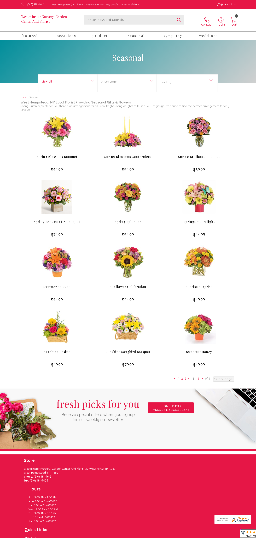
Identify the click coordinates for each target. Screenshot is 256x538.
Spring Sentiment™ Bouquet (57, 219)
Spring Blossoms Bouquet (57, 154)
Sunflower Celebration (128, 284)
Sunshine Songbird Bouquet (128, 349)
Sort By (166, 79)
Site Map (226, 534)
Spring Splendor (128, 219)
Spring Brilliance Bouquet (199, 154)
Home (23, 94)
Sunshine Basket (57, 349)
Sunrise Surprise (199, 284)
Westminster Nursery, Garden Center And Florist (44, 19)
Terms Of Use (160, 534)
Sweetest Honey (199, 349)
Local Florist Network (205, 534)
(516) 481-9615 (35, 4)
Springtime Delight (199, 219)
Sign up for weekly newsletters (170, 405)
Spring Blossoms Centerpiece (128, 154)
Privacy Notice (181, 534)
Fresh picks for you (98, 406)
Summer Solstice (57, 284)
